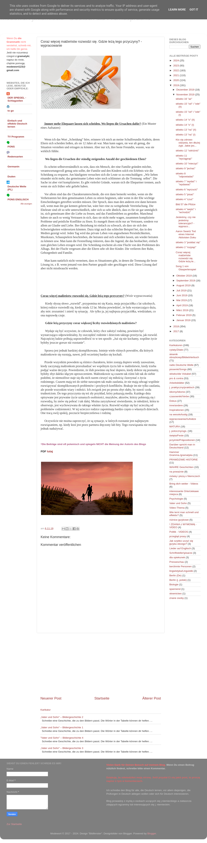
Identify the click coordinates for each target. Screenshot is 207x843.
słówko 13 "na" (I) (186, 134)
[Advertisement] (100, 664)
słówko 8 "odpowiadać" (185, 175)
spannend (174, 589)
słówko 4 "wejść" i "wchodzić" (186, 211)
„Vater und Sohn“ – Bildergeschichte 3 (61, 748)
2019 (176, 85)
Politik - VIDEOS (178, 531)
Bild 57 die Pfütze (186, 204)
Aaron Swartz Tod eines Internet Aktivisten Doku (186, 234)
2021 (176, 75)
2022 (176, 70)
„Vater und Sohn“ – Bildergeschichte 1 (61, 727)
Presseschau (176, 561)
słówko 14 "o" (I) (185, 124)
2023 (176, 65)
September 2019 (186, 280)
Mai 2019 (181, 300)
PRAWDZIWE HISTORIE (183, 459)
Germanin (13, 166)
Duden (11, 176)
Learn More (177, 9)
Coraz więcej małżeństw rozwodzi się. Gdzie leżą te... (186, 257)
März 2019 (182, 310)
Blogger (151, 833)
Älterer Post (151, 698)
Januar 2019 (183, 320)
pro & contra (176, 378)
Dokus (173, 400)
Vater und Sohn (178, 503)
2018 (176, 326)
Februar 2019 (184, 315)
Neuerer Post (50, 698)
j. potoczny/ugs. (178, 431)
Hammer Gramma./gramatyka (181, 453)
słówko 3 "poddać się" (188, 242)
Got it (193, 9)
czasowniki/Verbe (179, 396)
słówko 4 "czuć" (184, 199)
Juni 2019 (182, 295)
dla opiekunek (177, 557)
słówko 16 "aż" (184, 98)
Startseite (101, 698)
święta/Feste (176, 435)
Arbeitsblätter (176, 382)
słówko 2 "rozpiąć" (186, 247)
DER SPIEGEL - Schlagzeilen (17, 99)
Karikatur (45, 709)
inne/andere (176, 405)
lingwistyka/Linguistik (181, 571)
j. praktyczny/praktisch (181, 387)
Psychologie (176, 498)
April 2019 (182, 305)
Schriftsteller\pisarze (180, 552)
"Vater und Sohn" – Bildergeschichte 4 (61, 737)
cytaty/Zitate (176, 349)
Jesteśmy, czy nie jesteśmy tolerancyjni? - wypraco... (186, 222)
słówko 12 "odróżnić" (187, 150)
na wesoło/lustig (178, 414)
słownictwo (175, 593)
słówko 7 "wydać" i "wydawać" (186, 183)
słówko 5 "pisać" (185, 194)
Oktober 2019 (184, 275)
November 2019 (185, 94)
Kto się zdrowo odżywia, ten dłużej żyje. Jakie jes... (188, 142)
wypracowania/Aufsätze (182, 419)
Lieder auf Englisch (180, 548)
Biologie (173, 584)
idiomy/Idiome (177, 391)
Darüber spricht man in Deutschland (182, 446)
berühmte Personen (180, 566)
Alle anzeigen (26, 204)
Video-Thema (177, 507)
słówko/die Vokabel (180, 373)
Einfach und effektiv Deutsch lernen (17, 123)
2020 (176, 80)
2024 (176, 60)
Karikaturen (175, 345)
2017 (176, 331)
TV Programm (16, 136)
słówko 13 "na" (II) (186, 129)
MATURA (174, 426)
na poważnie (176, 471)
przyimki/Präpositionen (182, 440)
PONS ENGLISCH (18, 199)
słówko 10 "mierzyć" (187, 163)
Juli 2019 (181, 290)
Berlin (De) (175, 575)
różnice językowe (179, 519)
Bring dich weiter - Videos (183, 483)
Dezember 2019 (185, 89)
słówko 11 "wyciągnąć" (184, 157)
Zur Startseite (14, 824)
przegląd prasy (177, 536)
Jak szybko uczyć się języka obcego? (181, 542)
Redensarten (15, 156)
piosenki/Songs (178, 369)
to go (11, 110)
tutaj (50, 451)
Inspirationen (176, 410)
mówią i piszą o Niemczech (184, 476)
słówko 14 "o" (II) (185, 119)
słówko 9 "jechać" (186, 168)
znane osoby (176, 598)
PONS (11, 146)
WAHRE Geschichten (181, 467)
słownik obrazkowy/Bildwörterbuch (184, 356)
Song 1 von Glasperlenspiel (186, 268)
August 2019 (183, 285)
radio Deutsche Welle (181, 365)
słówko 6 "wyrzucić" (187, 189)
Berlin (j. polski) (178, 580)
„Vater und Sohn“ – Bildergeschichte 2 (61, 717)
